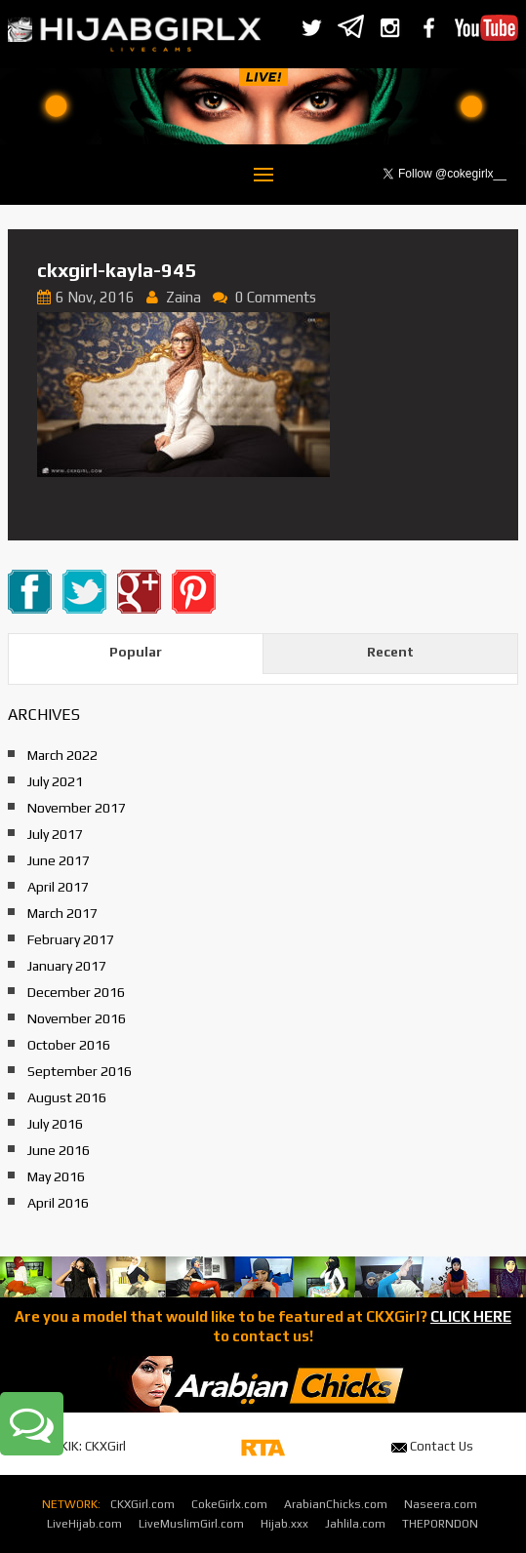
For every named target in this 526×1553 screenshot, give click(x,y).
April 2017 (58, 887)
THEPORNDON (440, 1524)
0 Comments (275, 297)
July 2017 (55, 834)
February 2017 (70, 939)
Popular (135, 651)
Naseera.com (440, 1504)
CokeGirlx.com (229, 1504)
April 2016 (58, 1203)
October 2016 (68, 1045)
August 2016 (66, 1097)
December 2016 (76, 992)
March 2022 (62, 755)
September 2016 (79, 1071)
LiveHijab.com (84, 1524)
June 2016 (58, 1150)
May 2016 (56, 1176)
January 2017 (66, 966)
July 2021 (55, 781)
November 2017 (76, 808)
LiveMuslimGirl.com (191, 1524)
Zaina (183, 297)
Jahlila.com (355, 1524)
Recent (390, 651)
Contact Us (432, 1446)
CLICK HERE (470, 1316)
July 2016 (55, 1124)
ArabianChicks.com (335, 1504)
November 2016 (76, 1018)
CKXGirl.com (142, 1504)
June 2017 (58, 860)
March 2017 (62, 913)
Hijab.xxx (284, 1524)
